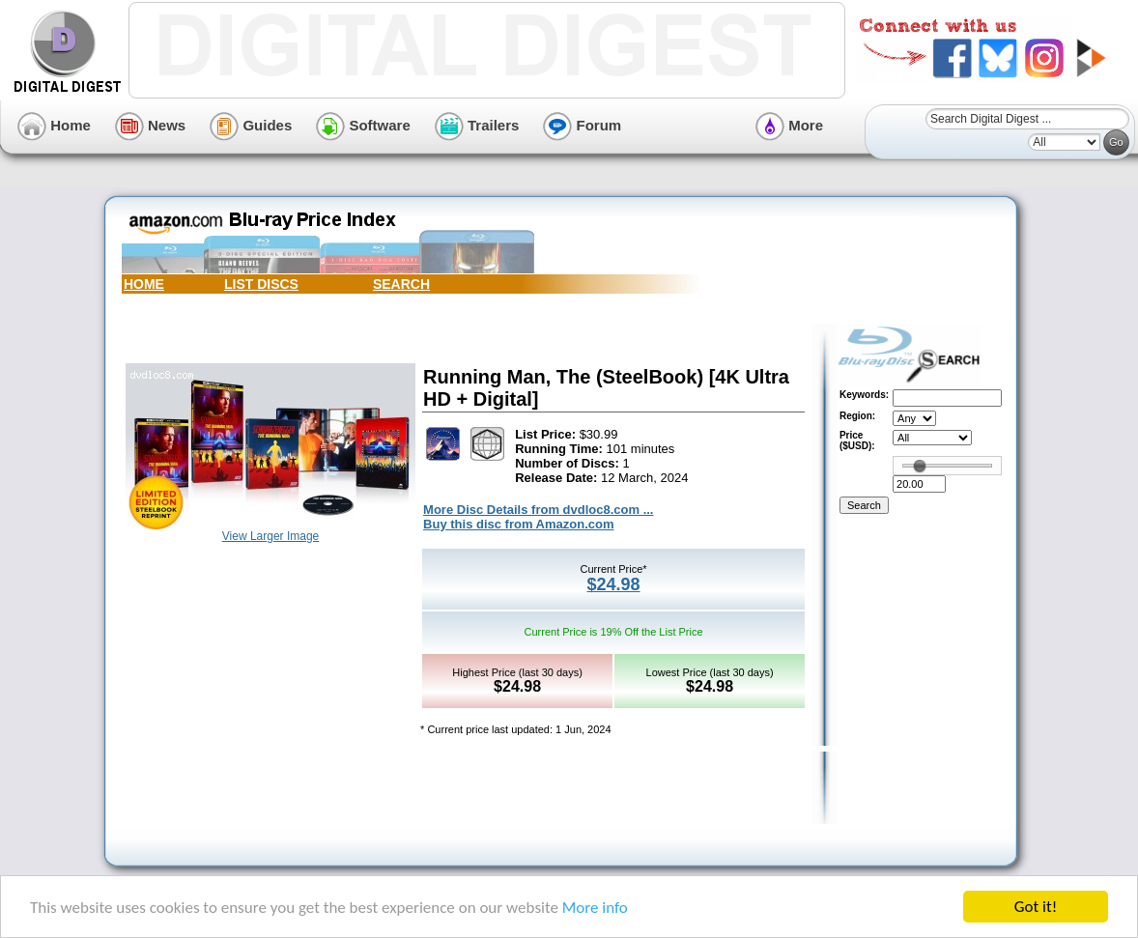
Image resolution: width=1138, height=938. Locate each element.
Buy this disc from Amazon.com (518, 524)
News (150, 125)
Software (363, 125)
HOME (144, 284)
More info (595, 907)
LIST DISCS (261, 284)
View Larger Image (271, 536)
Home (54, 125)
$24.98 (613, 584)
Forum (582, 125)
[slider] (919, 465)
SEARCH (401, 284)
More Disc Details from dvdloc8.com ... (538, 509)
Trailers (477, 125)
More (789, 125)
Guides (251, 125)
